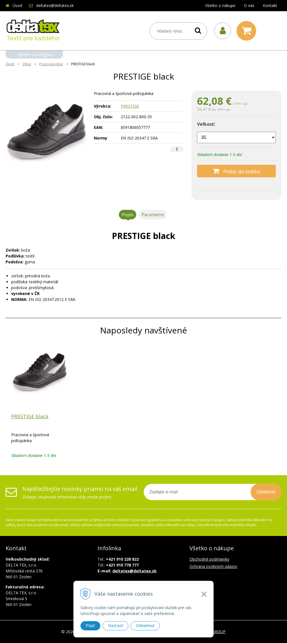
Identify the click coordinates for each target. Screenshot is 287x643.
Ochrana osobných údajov (213, 566)
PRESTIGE (130, 106)
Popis (127, 215)
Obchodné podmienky (209, 559)
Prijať (90, 625)
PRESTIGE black (29, 416)
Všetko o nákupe (220, 5)
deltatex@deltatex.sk (55, 5)
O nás (249, 5)
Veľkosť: (206, 124)
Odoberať (266, 491)
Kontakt (270, 5)
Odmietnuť (145, 625)
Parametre (153, 215)
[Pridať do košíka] (236, 171)
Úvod (17, 5)
